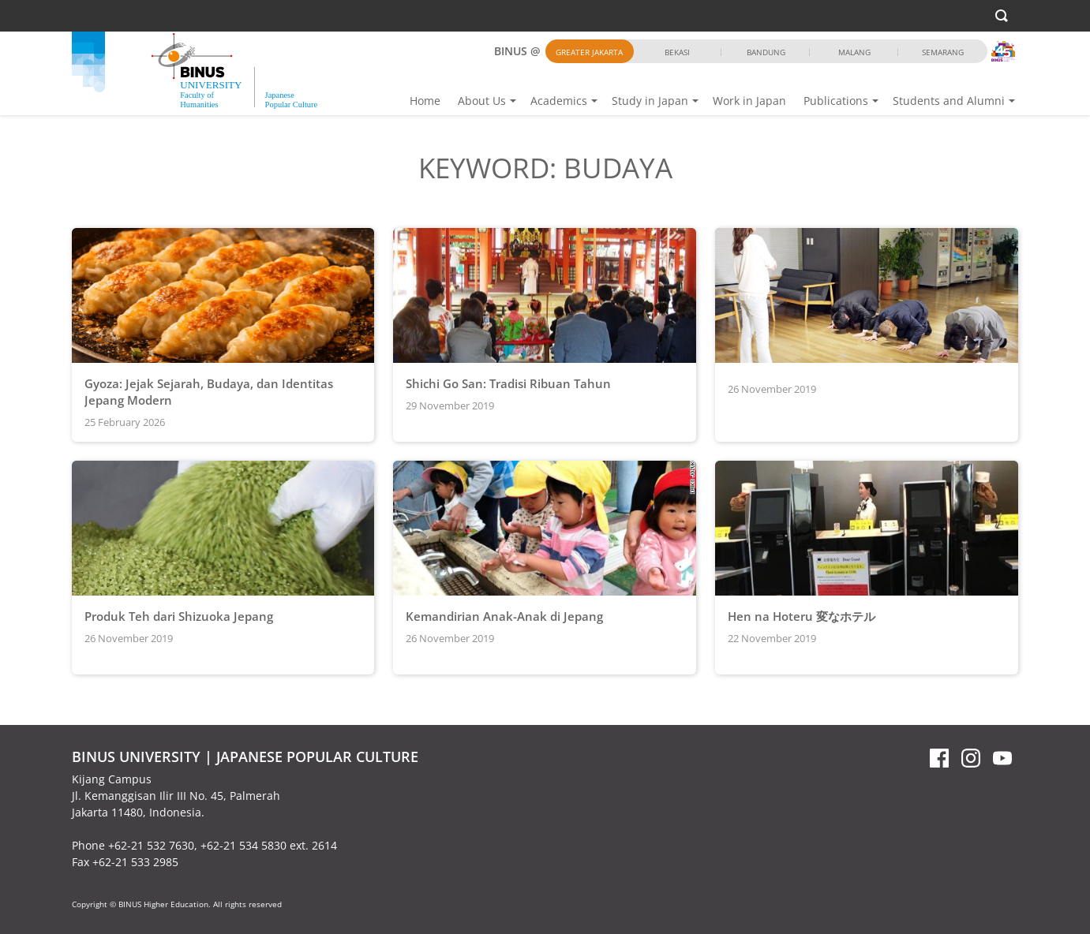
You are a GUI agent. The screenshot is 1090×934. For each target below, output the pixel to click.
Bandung (766, 52)
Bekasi (677, 52)
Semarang (943, 52)
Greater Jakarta (589, 52)
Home (425, 100)
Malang (854, 52)
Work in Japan (749, 100)
